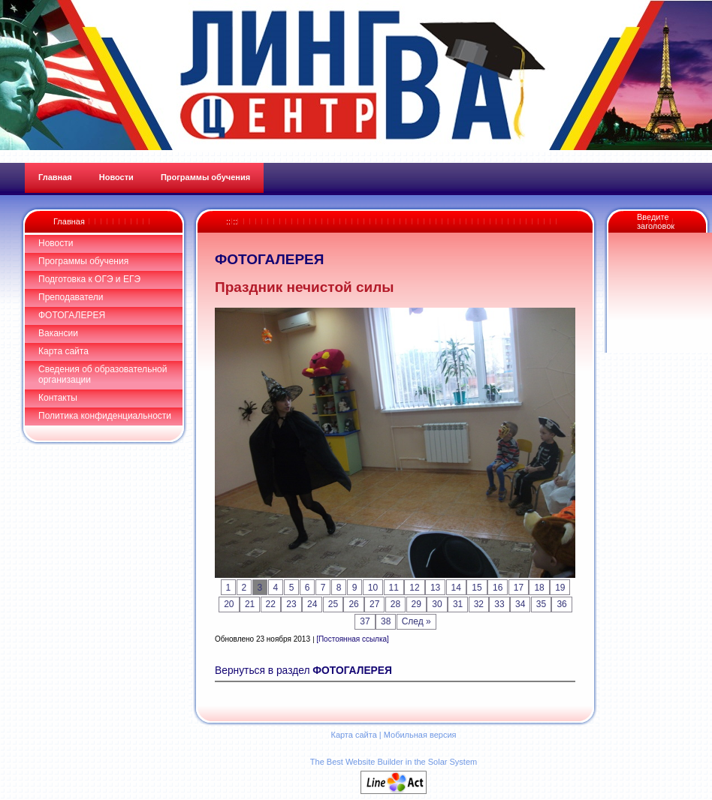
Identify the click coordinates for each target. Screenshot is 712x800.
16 (497, 587)
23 (291, 604)
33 (499, 604)
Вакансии (58, 333)
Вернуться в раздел (303, 670)
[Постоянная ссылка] (352, 639)
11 (394, 587)
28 (395, 604)
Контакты (57, 397)
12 (414, 587)
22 (271, 604)
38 (386, 621)
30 (437, 604)
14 (456, 587)
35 (541, 604)
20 (229, 604)
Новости (55, 243)
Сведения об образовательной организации (102, 374)
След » (416, 621)
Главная (69, 221)
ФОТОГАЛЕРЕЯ (71, 315)
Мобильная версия (420, 734)
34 (520, 604)
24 (312, 604)
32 (479, 604)
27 (374, 604)
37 (365, 621)
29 (416, 604)
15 (476, 587)
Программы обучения (83, 261)
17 (518, 587)
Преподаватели (71, 297)
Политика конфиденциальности (104, 416)
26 (353, 604)
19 (560, 587)
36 (561, 604)
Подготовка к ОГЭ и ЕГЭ (89, 279)
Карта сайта (63, 351)
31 (458, 604)
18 (539, 587)
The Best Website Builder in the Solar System (393, 761)
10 (373, 587)
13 (435, 587)
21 (250, 604)
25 (333, 604)
